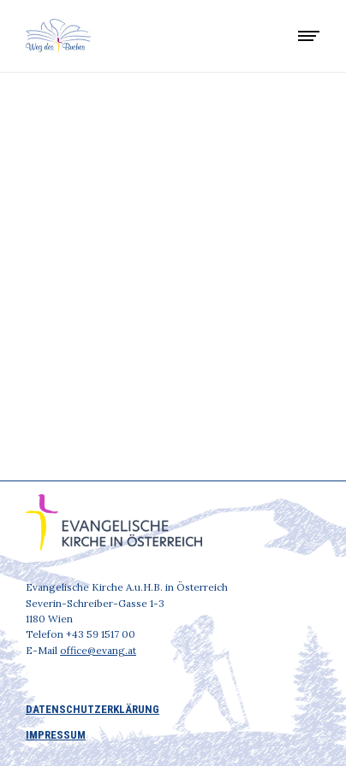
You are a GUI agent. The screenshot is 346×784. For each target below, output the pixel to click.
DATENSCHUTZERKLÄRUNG (92, 709)
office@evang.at (98, 650)
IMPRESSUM (56, 734)
